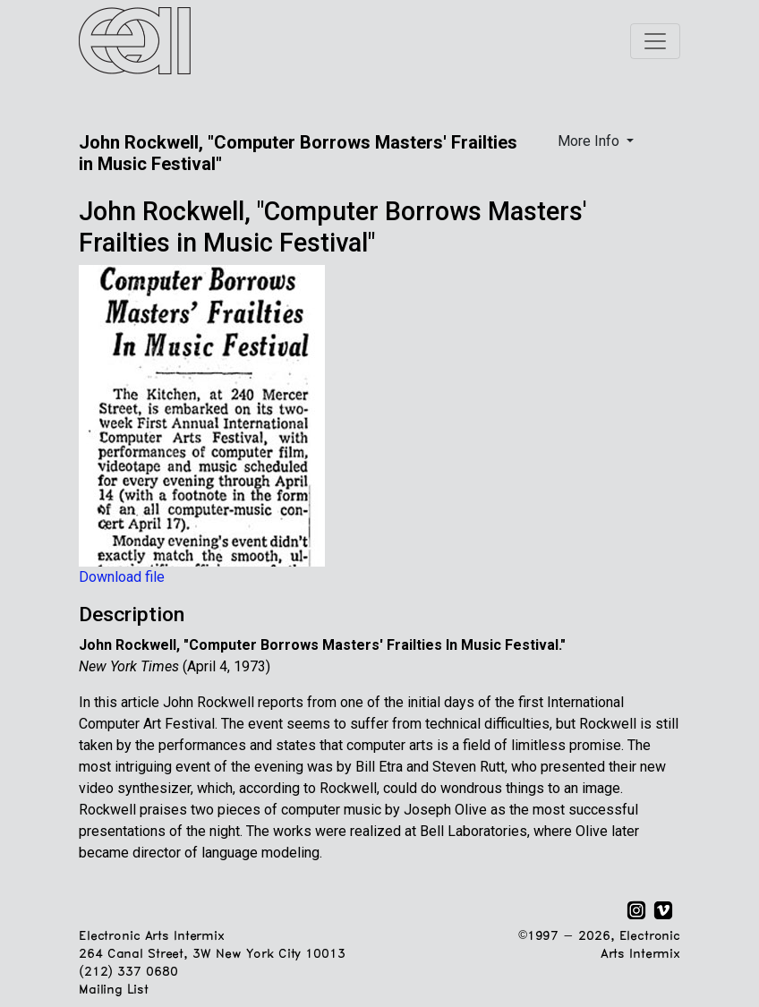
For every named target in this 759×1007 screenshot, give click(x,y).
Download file (122, 576)
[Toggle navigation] (655, 41)
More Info (590, 140)
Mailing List (113, 990)
